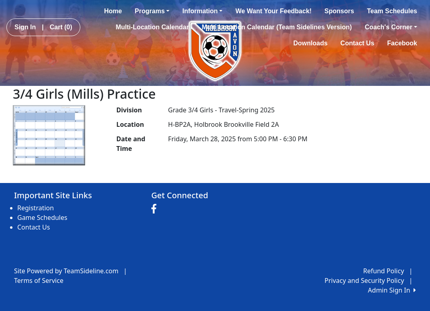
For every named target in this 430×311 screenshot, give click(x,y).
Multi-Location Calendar (152, 27)
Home (113, 11)
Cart (61, 27)
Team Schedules (392, 11)
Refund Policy (383, 270)
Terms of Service (38, 280)
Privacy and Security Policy (364, 280)
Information (202, 11)
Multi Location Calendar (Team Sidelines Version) (277, 27)
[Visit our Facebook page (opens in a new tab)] (155, 209)
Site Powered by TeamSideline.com (66, 270)
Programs (152, 11)
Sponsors (339, 11)
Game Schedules (42, 217)
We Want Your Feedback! (273, 11)
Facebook (402, 43)
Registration (35, 207)
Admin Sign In (392, 290)
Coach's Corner (391, 27)
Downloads (310, 43)
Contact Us (357, 43)
